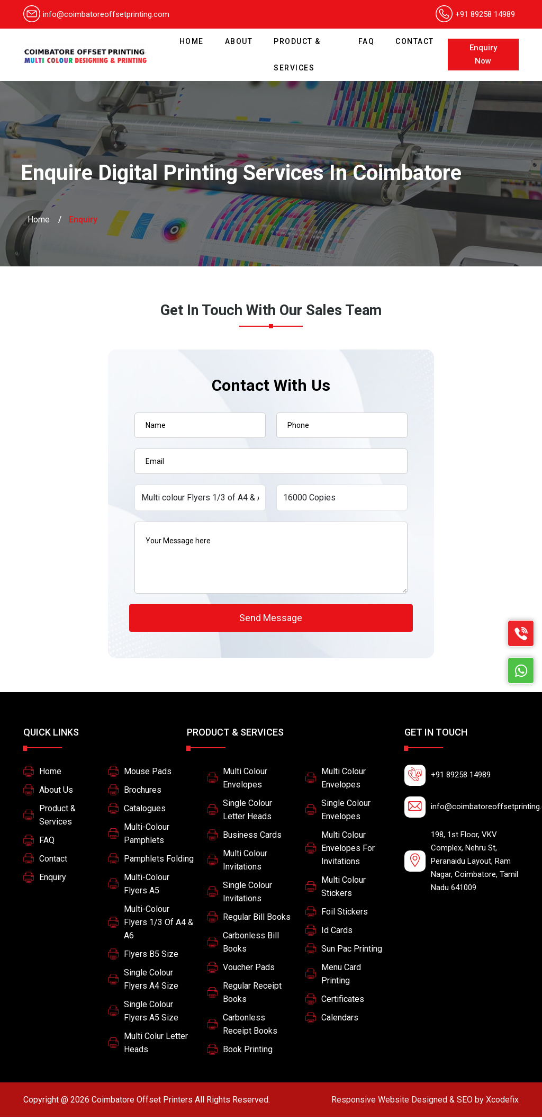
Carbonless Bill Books (251, 945)
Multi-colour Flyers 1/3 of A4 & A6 (158, 925)
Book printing (248, 1052)
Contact (414, 41)
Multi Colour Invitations (245, 863)
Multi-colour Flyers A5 (146, 887)
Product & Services (297, 54)
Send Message (270, 619)
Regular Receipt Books (252, 995)
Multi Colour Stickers (343, 889)
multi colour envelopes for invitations (348, 851)
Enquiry (52, 880)
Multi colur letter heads (156, 1046)
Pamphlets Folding (159, 862)
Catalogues (145, 812)
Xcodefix (425, 1103)
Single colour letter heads (247, 813)
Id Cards (337, 933)
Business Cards (252, 838)
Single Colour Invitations (247, 895)
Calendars (339, 1021)
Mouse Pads (147, 774)
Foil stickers (344, 915)
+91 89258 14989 (485, 14)
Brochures (142, 793)
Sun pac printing (351, 952)
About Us (56, 793)
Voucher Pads (249, 970)
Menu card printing (341, 977)
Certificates (342, 1002)
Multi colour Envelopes (245, 781)
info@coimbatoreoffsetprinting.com (96, 14)
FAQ (366, 41)
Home (194, 37)
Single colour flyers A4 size (151, 982)
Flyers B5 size (151, 957)
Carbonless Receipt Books (250, 1027)
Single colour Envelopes (346, 813)
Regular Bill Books (257, 920)
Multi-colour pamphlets (146, 836)
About (239, 41)
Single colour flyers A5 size (151, 1014)
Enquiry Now (483, 54)
